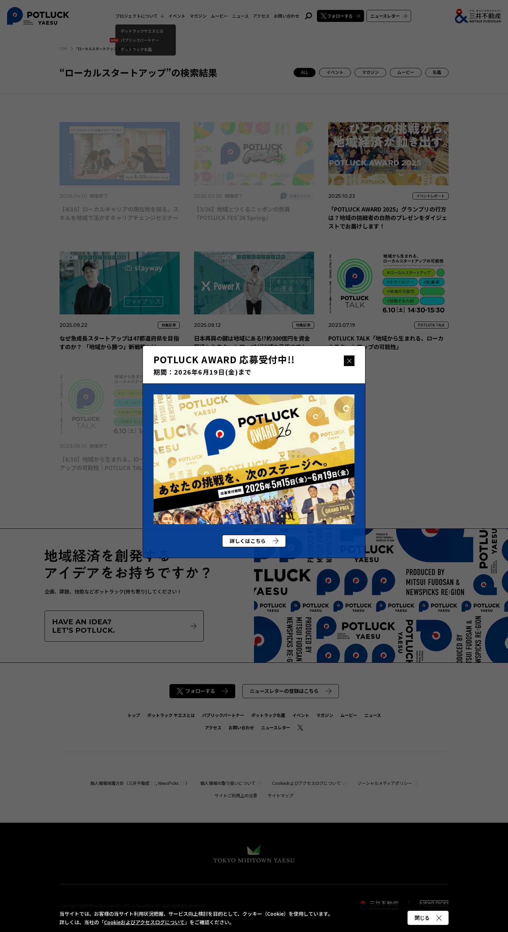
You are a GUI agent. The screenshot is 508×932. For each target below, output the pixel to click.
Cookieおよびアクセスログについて (144, 922)
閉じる (349, 360)
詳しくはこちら (254, 540)
